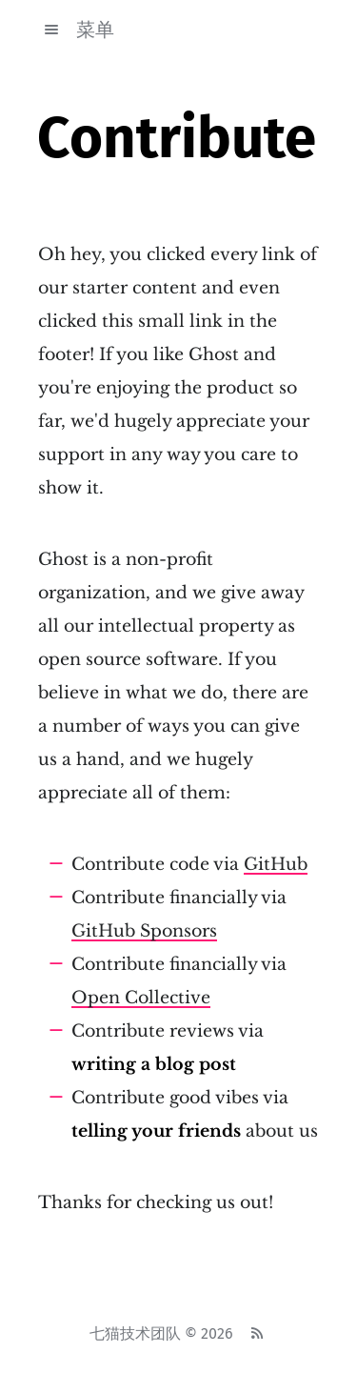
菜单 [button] (76, 29)
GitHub (275, 864)
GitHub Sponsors (144, 930)
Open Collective (140, 997)
